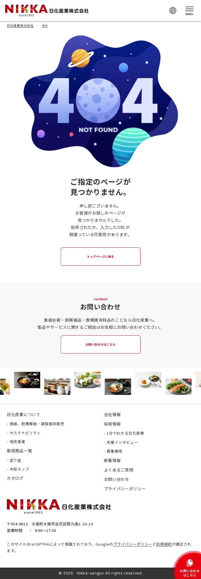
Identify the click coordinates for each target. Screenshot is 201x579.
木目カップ (19, 469)
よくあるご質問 (118, 470)
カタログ (15, 478)
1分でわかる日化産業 (125, 433)
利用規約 (164, 544)
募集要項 (114, 451)
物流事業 (17, 441)
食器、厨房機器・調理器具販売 (37, 423)
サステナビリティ (25, 432)
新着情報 (112, 460)
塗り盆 (15, 460)
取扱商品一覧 (19, 450)
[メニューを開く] (189, 10)
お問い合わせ (116, 479)
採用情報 (112, 424)
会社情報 (112, 414)
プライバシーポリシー (132, 544)
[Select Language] (172, 10)
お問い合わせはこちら (100, 344)
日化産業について (23, 414)
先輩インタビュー (122, 442)
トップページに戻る (100, 256)
